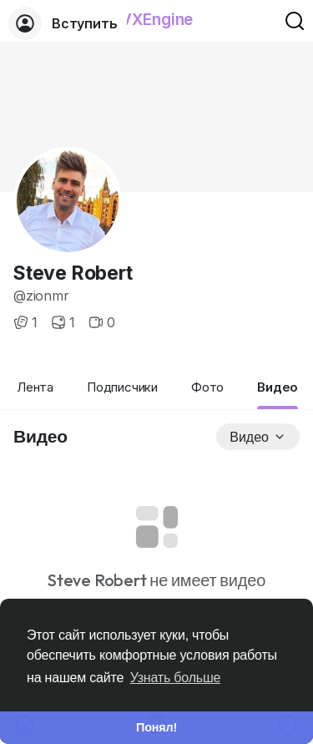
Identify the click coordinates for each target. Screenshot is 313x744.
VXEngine (156, 19)
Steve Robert (73, 273)
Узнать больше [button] (175, 678)
